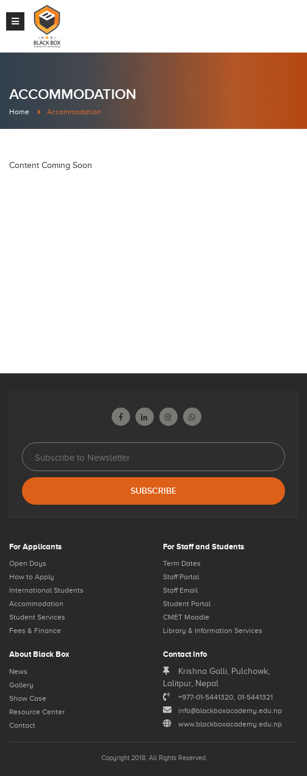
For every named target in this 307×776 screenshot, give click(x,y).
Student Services (37, 617)
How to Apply (31, 577)
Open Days (27, 563)
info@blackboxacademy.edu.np (230, 710)
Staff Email (180, 590)
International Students (46, 590)
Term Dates (182, 563)
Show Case (27, 698)
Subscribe (153, 491)
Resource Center (37, 712)
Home (19, 112)
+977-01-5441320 (205, 697)
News (18, 671)
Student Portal (187, 603)
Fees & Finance (35, 630)
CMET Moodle (186, 617)
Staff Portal (181, 577)
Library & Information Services (212, 630)
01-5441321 (255, 697)
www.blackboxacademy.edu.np (230, 724)
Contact (22, 725)
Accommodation (36, 603)
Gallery (21, 685)
